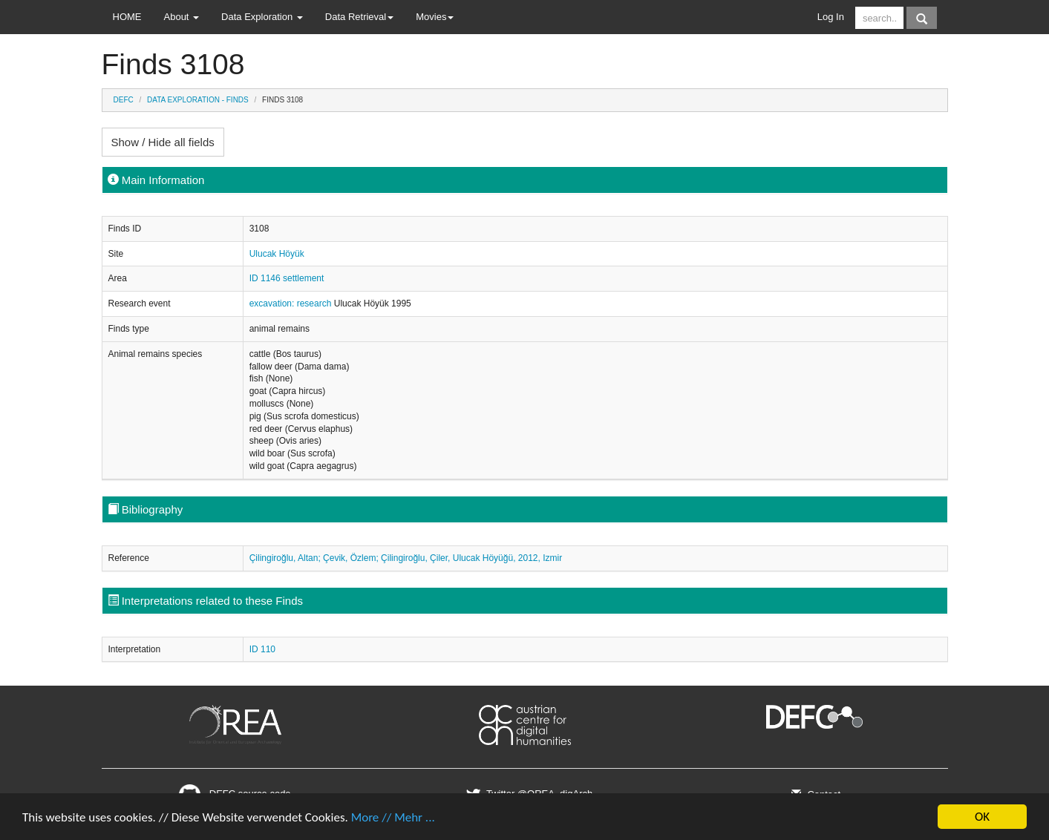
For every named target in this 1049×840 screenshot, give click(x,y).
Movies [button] (435, 16)
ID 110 (262, 649)
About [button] (182, 16)
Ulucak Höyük (276, 254)
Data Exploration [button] (262, 16)
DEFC (124, 100)
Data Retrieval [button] (359, 16)
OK (982, 816)
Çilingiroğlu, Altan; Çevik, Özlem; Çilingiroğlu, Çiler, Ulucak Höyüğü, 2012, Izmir (406, 558)
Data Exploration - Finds (198, 100)
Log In (830, 16)
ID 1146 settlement (286, 278)
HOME (127, 16)
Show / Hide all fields (163, 142)
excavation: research (291, 303)
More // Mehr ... (393, 817)
